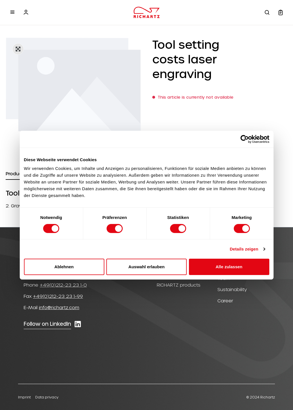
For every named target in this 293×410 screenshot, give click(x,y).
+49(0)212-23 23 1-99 (58, 296)
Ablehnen (64, 266)
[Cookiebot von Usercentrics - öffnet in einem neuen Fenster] (244, 139)
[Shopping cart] (280, 12)
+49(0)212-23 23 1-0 (63, 284)
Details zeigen (244, 249)
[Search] (267, 12)
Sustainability (232, 289)
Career (225, 300)
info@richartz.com (59, 307)
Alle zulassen (228, 266)
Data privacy (46, 397)
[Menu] (12, 12)
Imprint (24, 397)
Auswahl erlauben (146, 266)
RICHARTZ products (179, 284)
